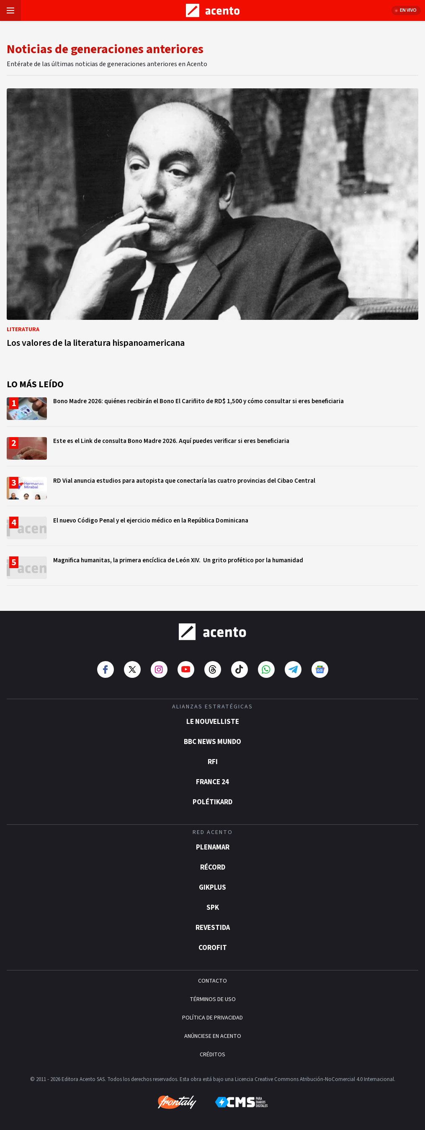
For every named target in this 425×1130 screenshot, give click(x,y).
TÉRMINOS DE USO (213, 999)
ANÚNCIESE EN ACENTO (212, 1036)
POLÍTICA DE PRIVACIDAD (212, 1018)
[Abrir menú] (10, 10)
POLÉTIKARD (212, 802)
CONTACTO (212, 981)
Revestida (213, 928)
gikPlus (212, 888)
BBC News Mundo (212, 742)
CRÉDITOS (212, 1054)
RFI (213, 762)
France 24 (212, 782)
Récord (212, 867)
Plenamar (212, 847)
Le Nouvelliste (212, 722)
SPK (212, 908)
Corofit (212, 948)
